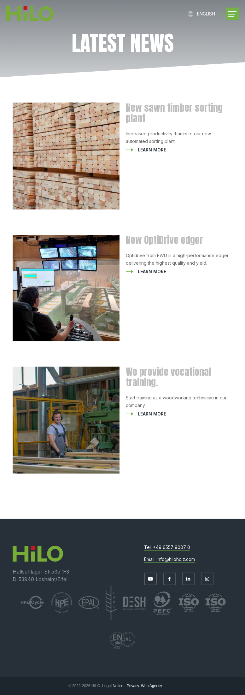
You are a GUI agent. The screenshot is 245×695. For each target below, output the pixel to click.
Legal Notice (112, 686)
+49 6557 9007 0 (171, 547)
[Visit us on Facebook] (169, 579)
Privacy (133, 686)
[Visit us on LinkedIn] (188, 579)
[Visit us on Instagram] (207, 579)
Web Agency (151, 686)
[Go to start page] (30, 13)
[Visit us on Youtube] (150, 579)
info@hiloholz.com (176, 559)
